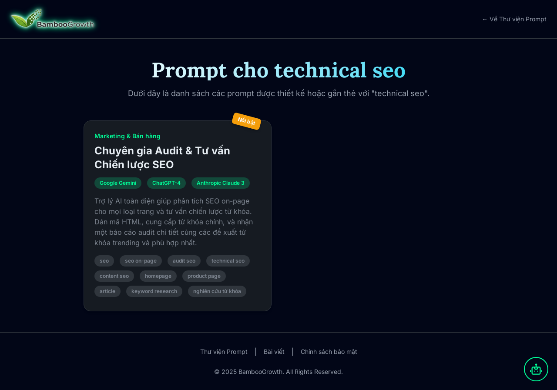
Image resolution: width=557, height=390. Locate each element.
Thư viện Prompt (224, 351)
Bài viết (274, 351)
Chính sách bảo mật (329, 351)
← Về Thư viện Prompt (514, 19)
